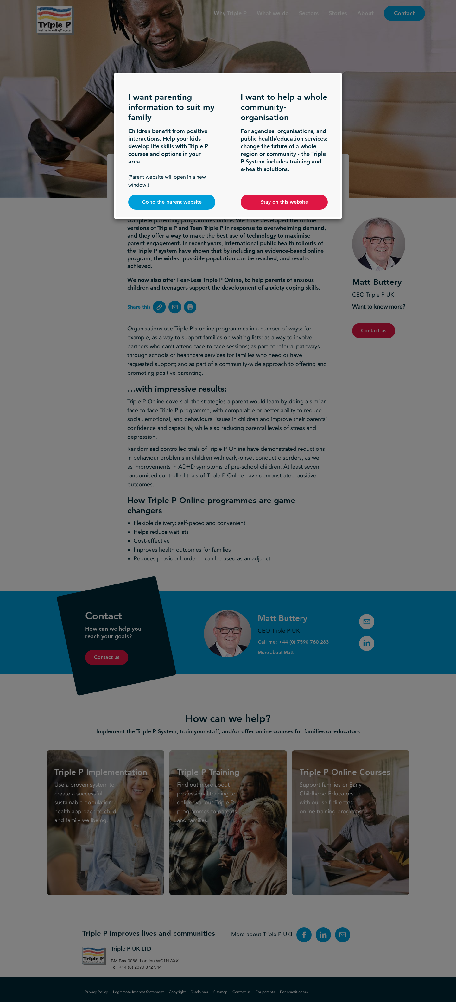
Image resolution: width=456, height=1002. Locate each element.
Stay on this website (284, 202)
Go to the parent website (172, 202)
